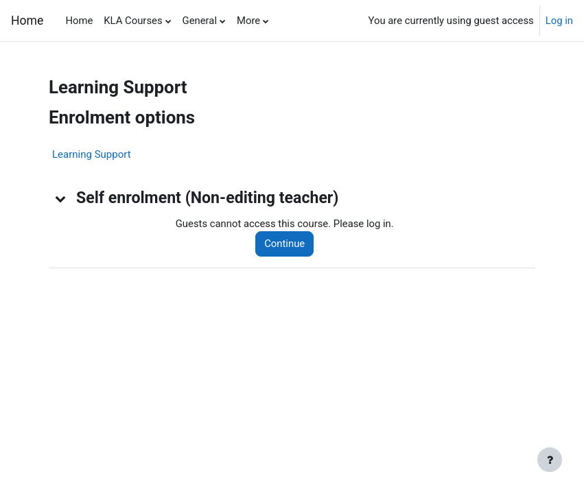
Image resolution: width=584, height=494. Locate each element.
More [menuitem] (248, 20)
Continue (284, 243)
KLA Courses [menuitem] (133, 20)
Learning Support (91, 154)
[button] (61, 198)
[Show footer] (549, 459)
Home (27, 20)
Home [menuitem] (79, 20)
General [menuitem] (200, 20)
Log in (559, 20)
